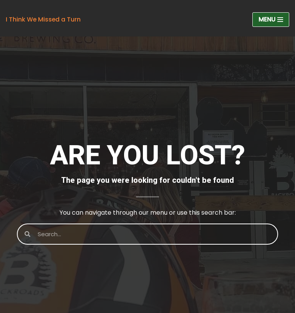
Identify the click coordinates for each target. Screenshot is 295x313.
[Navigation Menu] (270, 19)
